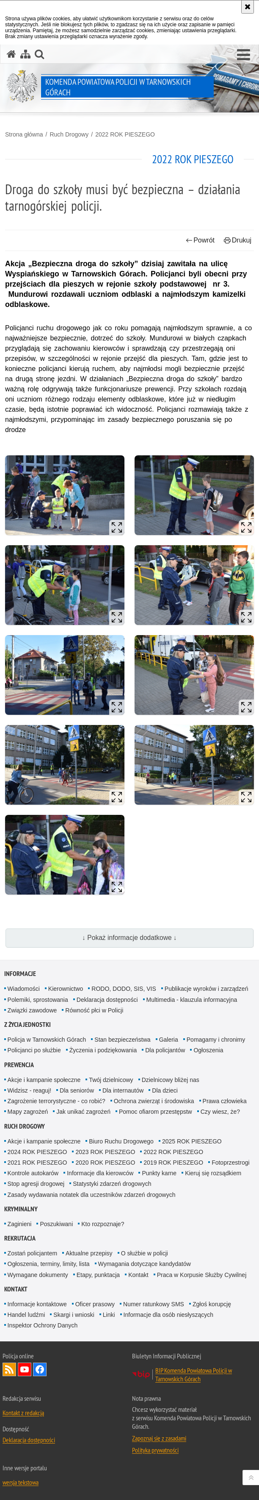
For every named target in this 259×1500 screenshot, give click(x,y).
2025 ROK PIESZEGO (192, 1141)
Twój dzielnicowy (111, 1079)
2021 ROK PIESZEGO (37, 1162)
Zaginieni (20, 1224)
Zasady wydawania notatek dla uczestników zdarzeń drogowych (92, 1194)
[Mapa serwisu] (25, 54)
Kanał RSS (9, 1369)
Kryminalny (21, 1208)
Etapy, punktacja (98, 1274)
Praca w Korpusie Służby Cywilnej (202, 1274)
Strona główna (24, 134)
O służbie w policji (144, 1253)
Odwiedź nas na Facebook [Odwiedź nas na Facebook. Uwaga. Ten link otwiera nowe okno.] (40, 1369)
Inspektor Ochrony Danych (43, 1325)
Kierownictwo (65, 988)
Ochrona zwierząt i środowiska (154, 1101)
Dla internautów (122, 1090)
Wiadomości (24, 988)
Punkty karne (159, 1173)
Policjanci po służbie (34, 1050)
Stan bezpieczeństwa (122, 1039)
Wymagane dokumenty (38, 1274)
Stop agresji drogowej (36, 1183)
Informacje (20, 973)
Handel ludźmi (26, 1314)
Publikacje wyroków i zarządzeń (206, 988)
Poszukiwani (56, 1224)
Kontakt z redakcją (23, 1412)
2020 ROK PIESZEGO (105, 1162)
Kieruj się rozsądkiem (213, 1173)
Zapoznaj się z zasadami (159, 1438)
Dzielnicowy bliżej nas (170, 1079)
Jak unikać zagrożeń (83, 1111)
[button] (243, 55)
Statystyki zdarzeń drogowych (112, 1183)
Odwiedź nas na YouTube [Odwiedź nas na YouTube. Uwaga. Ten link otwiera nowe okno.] (24, 1369)
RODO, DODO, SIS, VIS (123, 988)
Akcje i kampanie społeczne (44, 1079)
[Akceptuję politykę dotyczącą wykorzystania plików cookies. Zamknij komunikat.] (247, 7)
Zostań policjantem (33, 1253)
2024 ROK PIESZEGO (37, 1152)
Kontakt (138, 1274)
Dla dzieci (165, 1090)
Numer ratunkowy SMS (153, 1304)
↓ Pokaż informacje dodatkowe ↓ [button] (129, 937)
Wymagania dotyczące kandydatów (144, 1263)
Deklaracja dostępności (107, 999)
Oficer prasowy (95, 1304)
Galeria (168, 1039)
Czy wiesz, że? (220, 1111)
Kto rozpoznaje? (102, 1224)
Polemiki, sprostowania (38, 999)
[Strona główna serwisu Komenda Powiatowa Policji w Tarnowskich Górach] (11, 54)
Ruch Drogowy (69, 134)
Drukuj (237, 240)
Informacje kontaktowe (37, 1304)
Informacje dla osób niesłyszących (168, 1314)
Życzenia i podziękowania (103, 1050)
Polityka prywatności (155, 1450)
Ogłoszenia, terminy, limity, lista (49, 1263)
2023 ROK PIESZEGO (105, 1152)
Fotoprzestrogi (230, 1162)
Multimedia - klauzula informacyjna (191, 999)
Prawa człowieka (225, 1101)
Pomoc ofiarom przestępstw (155, 1111)
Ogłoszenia (208, 1050)
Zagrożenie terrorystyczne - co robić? (56, 1101)
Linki (109, 1314)
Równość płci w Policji (94, 1010)
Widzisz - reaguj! (29, 1090)
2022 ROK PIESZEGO (125, 134)
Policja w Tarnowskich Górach (47, 1039)
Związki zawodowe (32, 1010)
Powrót (200, 240)
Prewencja (19, 1064)
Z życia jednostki (27, 1024)
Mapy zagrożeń (28, 1111)
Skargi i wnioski (73, 1314)
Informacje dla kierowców (100, 1173)
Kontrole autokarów (33, 1173)
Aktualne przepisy (89, 1253)
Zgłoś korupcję (212, 1304)
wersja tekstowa (21, 1482)
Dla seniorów (77, 1090)
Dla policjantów (165, 1050)
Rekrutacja (20, 1238)
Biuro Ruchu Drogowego (121, 1141)
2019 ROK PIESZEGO (173, 1162)
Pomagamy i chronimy (216, 1039)
